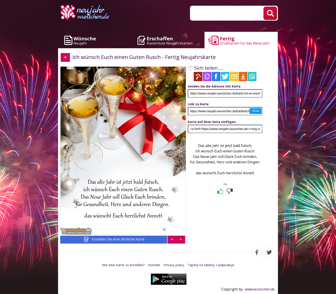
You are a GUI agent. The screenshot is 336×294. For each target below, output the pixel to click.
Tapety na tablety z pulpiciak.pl (211, 265)
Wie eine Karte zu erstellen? (123, 265)
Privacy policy (174, 265)
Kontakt (154, 265)
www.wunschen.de (260, 289)
